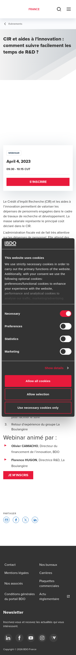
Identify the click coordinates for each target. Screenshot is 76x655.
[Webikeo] (53, 638)
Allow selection (38, 394)
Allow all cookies (38, 380)
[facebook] (19, 638)
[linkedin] (8, 638)
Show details (54, 368)
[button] (38, 182)
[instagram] (42, 638)
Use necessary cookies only (38, 407)
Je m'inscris (18, 475)
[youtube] (31, 638)
